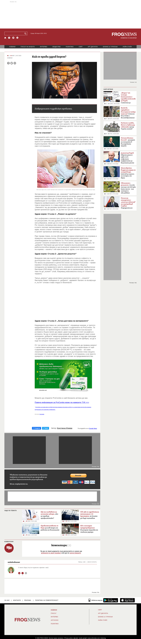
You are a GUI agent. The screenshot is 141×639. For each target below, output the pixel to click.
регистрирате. (75, 553)
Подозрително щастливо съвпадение (128, 203)
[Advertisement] (70, 15)
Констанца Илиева (64, 428)
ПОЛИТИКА (70, 47)
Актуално (54, 620)
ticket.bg (103, 638)
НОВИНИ (12, 47)
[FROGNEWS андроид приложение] (110, 600)
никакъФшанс (14, 562)
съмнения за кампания (128, 98)
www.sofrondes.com (94, 638)
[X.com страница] (13, 38)
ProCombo (41, 414)
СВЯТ (81, 47)
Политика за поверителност (46, 600)
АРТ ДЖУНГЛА (93, 47)
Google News (93, 428)
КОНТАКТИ (17, 600)
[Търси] (25, 33)
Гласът (53, 613)
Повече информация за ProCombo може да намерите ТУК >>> (62, 402)
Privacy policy (69, 638)
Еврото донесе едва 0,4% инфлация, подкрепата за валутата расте (127, 158)
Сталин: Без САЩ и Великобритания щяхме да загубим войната (128, 113)
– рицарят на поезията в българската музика (128, 142)
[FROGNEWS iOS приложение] (127, 600)
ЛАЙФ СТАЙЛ (127, 47)
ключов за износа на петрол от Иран (128, 173)
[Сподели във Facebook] (8, 63)
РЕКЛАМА (27, 600)
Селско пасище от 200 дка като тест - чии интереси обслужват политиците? (128, 188)
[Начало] (5, 38)
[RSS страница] (17, 38)
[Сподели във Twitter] (11, 63)
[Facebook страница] (9, 38)
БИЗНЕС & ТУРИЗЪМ (110, 47)
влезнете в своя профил (51, 553)
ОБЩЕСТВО (56, 47)
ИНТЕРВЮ (43, 47)
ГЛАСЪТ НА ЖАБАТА (28, 47)
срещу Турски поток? (128, 126)
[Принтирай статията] (15, 63)
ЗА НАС (7, 600)
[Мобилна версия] (95, 600)
